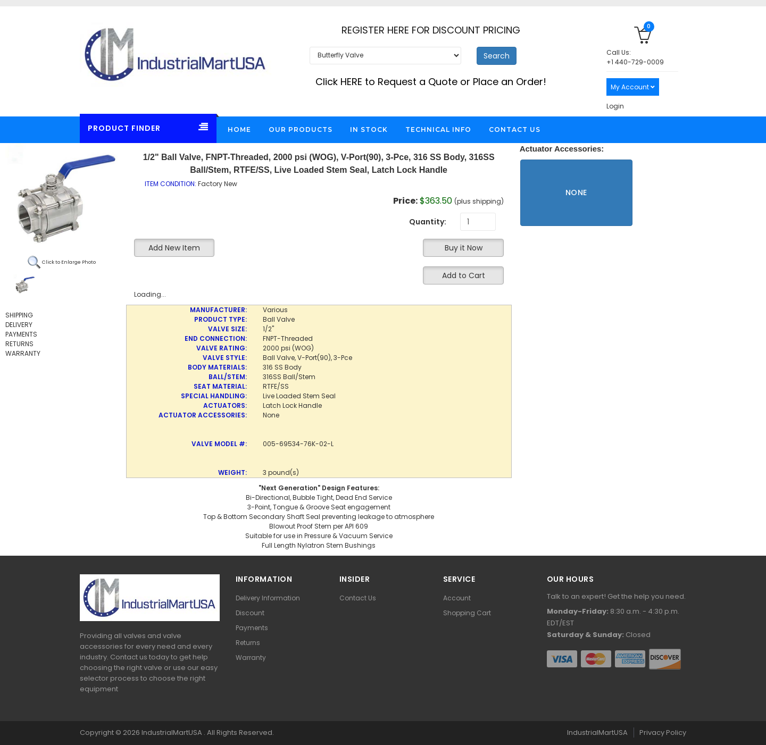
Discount (250, 612)
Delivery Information (268, 597)
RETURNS (19, 343)
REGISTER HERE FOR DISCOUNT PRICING (431, 30)
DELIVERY (18, 324)
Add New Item (174, 247)
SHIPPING (19, 315)
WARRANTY (22, 353)
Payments (252, 627)
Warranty (251, 657)
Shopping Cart (467, 612)
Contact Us (357, 597)
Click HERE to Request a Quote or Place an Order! (430, 81)
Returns (248, 642)
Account (457, 597)
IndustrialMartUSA (172, 732)
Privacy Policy (662, 732)
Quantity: (427, 221)
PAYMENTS (21, 334)
